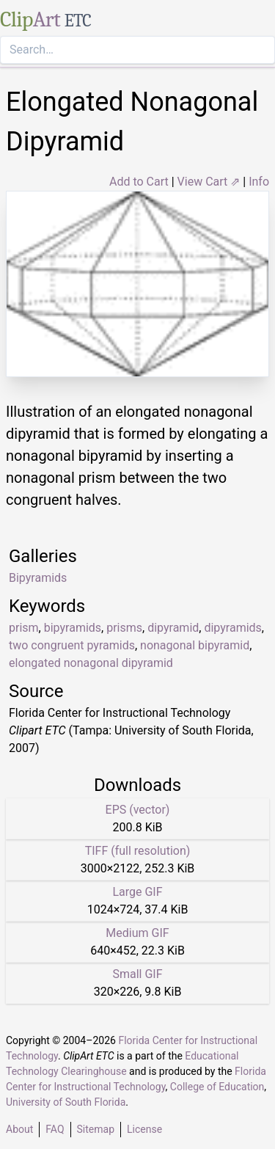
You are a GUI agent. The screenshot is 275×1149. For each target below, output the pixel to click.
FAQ (54, 1129)
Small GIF (137, 974)
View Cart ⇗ (209, 182)
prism (24, 628)
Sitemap (95, 1129)
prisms (124, 628)
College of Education (217, 1087)
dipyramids (232, 628)
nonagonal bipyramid (194, 645)
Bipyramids (38, 578)
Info (259, 182)
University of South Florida (65, 1102)
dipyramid (173, 628)
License (144, 1129)
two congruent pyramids (72, 645)
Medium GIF (137, 933)
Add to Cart (139, 182)
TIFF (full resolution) (138, 851)
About (19, 1129)
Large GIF (137, 892)
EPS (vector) (138, 810)
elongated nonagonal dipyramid (91, 663)
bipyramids (72, 628)
